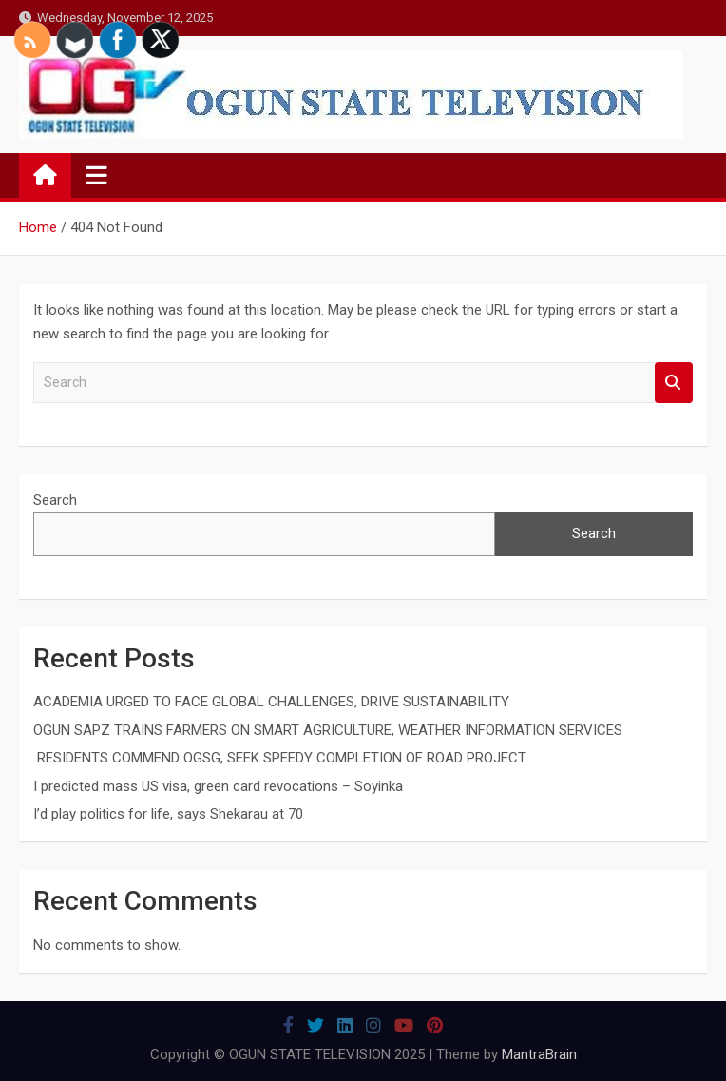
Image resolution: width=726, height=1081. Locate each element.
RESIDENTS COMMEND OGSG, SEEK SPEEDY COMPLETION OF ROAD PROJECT (279, 757)
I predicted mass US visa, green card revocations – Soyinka (218, 786)
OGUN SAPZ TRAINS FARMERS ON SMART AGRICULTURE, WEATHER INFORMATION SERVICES (327, 730)
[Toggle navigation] (96, 175)
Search (674, 382)
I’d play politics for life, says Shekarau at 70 (168, 813)
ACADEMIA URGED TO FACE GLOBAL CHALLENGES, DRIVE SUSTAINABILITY (271, 701)
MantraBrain (539, 1054)
